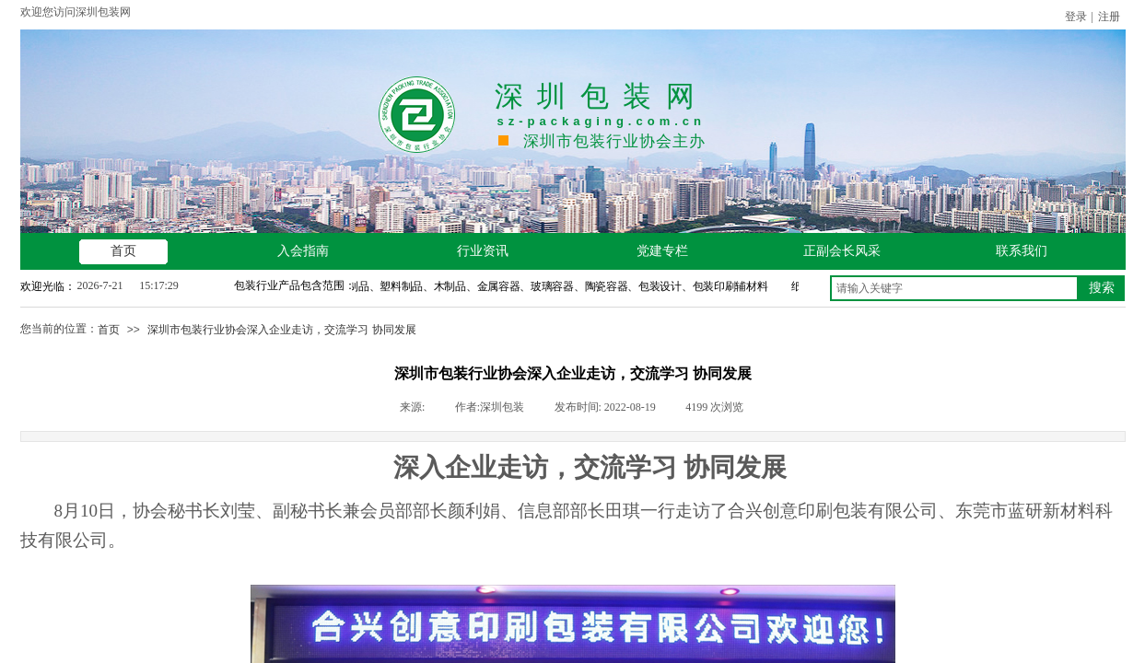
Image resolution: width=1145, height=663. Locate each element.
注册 (1109, 16)
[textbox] (954, 288)
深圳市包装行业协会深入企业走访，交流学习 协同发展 (281, 329)
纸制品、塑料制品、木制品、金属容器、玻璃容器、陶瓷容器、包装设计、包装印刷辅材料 (554, 286)
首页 (109, 329)
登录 (1076, 16)
